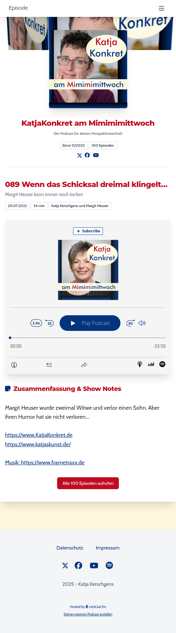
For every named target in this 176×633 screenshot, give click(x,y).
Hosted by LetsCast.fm (88, 607)
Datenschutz (69, 548)
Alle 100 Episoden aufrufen (87, 483)
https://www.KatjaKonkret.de (38, 435)
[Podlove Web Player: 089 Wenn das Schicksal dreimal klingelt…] (88, 297)
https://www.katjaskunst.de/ (38, 444)
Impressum (108, 548)
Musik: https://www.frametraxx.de (44, 462)
